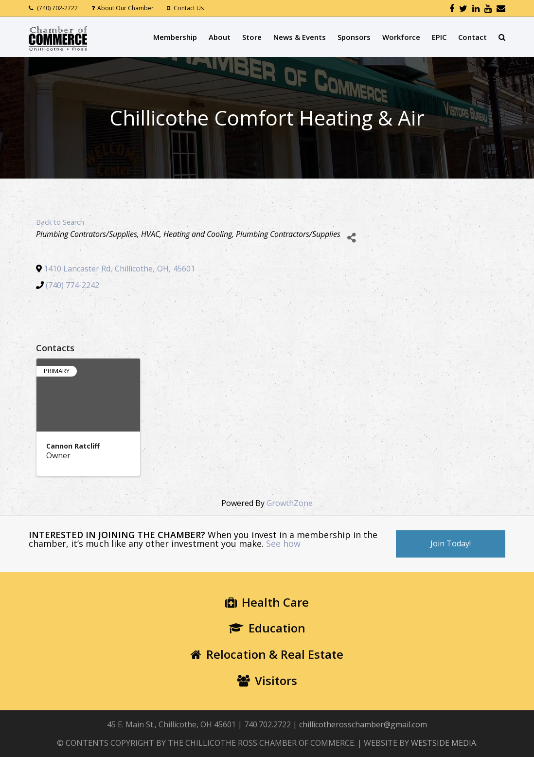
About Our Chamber (125, 8)
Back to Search (60, 222)
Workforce (401, 37)
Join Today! (450, 543)
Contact (472, 37)
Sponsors (354, 37)
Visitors (267, 680)
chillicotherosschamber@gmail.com (363, 724)
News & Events (299, 37)
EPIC (439, 37)
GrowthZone (290, 503)
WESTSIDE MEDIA (443, 743)
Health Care (267, 602)
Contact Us (189, 8)
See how (283, 543)
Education (267, 628)
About (220, 37)
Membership (175, 37)
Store (252, 37)
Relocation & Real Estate (267, 654)
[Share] (351, 238)
